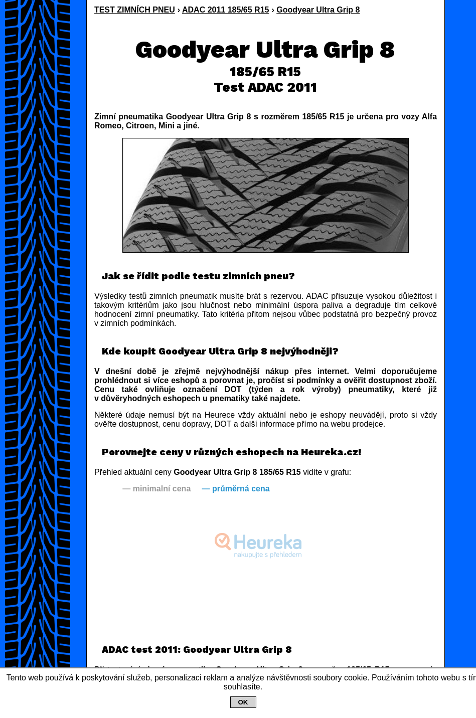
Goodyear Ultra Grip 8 (318, 10)
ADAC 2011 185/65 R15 (225, 10)
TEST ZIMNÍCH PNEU (134, 10)
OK (243, 702)
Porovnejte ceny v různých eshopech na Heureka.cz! (231, 452)
